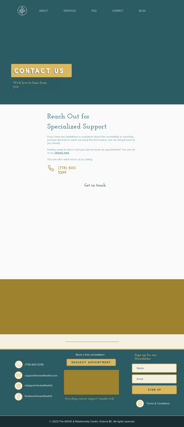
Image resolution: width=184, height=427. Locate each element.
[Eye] (18, 385)
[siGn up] (154, 389)
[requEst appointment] (91, 362)
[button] (43, 10)
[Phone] (50, 168)
